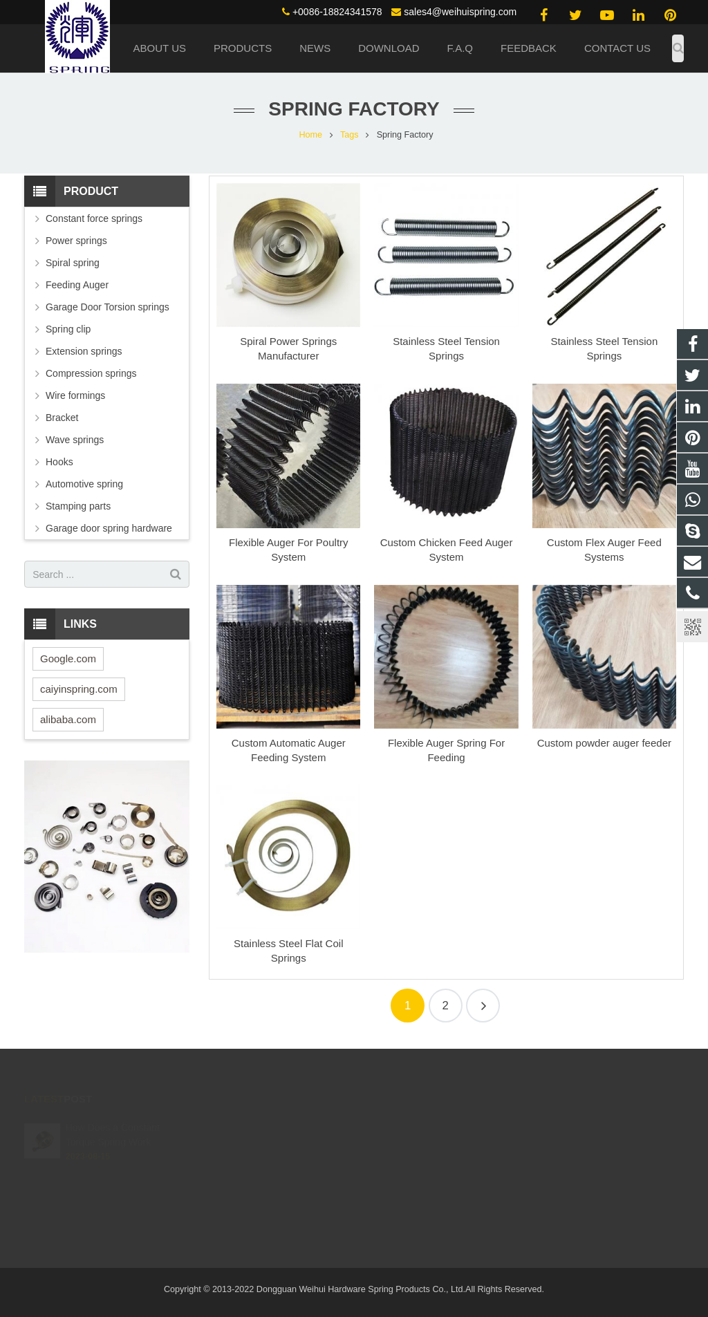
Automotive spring (84, 483)
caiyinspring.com (79, 689)
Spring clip (68, 329)
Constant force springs (94, 218)
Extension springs (84, 351)
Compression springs (91, 373)
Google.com (68, 658)
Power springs (76, 240)
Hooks (59, 461)
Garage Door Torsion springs (107, 306)
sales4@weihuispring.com (460, 11)
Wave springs (75, 439)
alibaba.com (68, 719)
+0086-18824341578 (337, 11)
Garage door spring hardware (109, 528)
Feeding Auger (77, 284)
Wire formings (75, 395)
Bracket (62, 417)
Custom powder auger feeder (604, 743)
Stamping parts (78, 506)
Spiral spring (73, 262)
